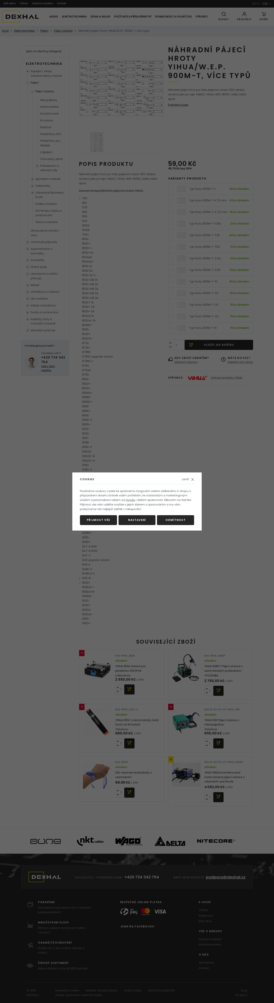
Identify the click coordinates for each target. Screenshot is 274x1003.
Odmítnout (176, 520)
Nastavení (137, 520)
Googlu (130, 500)
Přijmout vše (98, 520)
